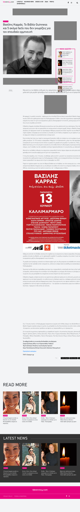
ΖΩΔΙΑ (46, 1)
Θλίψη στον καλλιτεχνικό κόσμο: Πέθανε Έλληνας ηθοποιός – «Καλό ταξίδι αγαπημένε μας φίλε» (68, 419)
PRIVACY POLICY (8, 496)
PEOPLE (52, 1)
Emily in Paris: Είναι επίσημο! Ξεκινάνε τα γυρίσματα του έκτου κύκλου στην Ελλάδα (30, 419)
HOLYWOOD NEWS (29, 1)
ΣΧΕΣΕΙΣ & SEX (39, 1)
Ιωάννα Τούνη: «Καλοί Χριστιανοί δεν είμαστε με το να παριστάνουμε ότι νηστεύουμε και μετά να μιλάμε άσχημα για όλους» (67, 72)
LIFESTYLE (20, 1)
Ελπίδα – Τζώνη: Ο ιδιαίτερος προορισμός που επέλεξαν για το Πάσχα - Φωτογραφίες (49, 419)
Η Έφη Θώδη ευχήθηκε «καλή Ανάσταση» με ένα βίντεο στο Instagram (67, 88)
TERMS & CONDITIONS (20, 496)
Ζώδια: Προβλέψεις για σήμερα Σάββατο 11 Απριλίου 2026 (67, 54)
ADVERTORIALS (21, 3)
